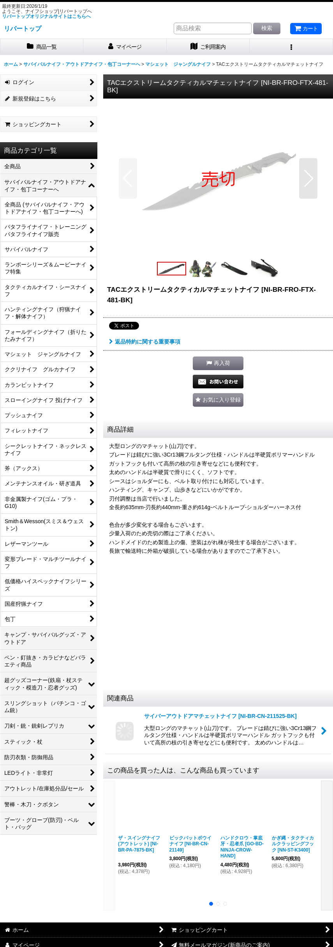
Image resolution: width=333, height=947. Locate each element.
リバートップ (22, 28)
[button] (291, 47)
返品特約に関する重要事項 (144, 342)
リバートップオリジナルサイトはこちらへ (46, 16)
